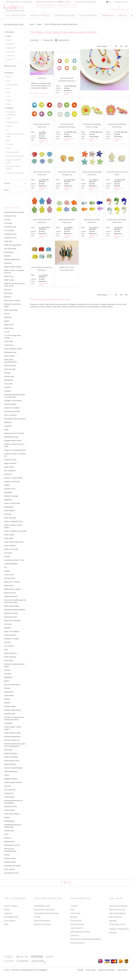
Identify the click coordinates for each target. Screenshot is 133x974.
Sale (6, 926)
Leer (16, 97)
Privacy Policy (91, 971)
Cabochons (16, 57)
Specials (112, 922)
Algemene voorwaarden (106, 971)
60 (111, 47)
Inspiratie (8, 915)
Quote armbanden (42, 922)
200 (121, 47)
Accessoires (16, 53)
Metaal (16, 78)
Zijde (16, 141)
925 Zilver (16, 145)
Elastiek (16, 101)
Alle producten (115, 918)
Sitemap (113, 934)
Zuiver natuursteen (16, 153)
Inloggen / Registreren (119, 8)
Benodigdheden (11, 918)
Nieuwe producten (117, 911)
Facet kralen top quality (44, 911)
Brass (16, 149)
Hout (16, 89)
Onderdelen (16, 45)
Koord (16, 105)
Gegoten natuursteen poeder (16, 162)
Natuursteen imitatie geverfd (16, 169)
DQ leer (37, 918)
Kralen (16, 37)
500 (126, 47)
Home (32, 25)
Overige (16, 127)
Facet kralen (9, 922)
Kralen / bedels (10, 907)
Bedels (16, 41)
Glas (16, 82)
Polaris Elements (16, 86)
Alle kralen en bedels (118, 907)
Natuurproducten (16, 123)
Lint (16, 131)
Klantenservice (121, 2)
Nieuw (39, 25)
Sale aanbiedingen (117, 915)
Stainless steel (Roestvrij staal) (16, 136)
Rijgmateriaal (16, 49)
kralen (15, 8)
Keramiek (16, 109)
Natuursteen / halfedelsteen (16, 114)
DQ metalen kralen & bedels (46, 915)
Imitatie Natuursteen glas (16, 174)
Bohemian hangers (42, 926)
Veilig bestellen (122, 971)
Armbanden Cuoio (42, 907)
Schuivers (16, 60)
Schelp (16, 119)
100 (116, 47)
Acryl (16, 93)
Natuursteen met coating (16, 157)
